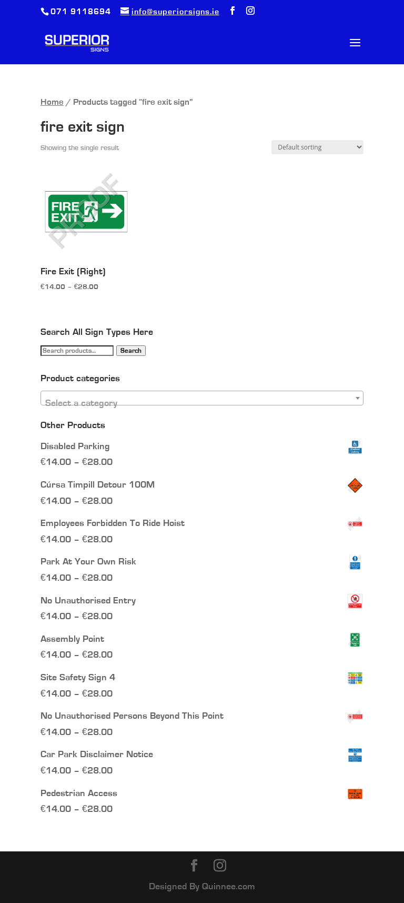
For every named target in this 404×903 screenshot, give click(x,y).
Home (52, 102)
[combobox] (202, 398)
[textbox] (202, 403)
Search (131, 350)
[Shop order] (317, 147)
